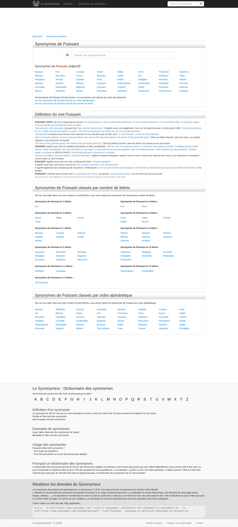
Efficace (80, 83)
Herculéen (60, 75)
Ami (34, 419)
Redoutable (61, 87)
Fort (57, 72)
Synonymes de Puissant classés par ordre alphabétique (83, 295)
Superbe (121, 87)
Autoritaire (122, 91)
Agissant (39, 83)
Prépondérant (123, 83)
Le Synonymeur (50, 3)
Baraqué (39, 72)
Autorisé (59, 83)
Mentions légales (154, 523)
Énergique (40, 79)
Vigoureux (184, 72)
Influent (182, 79)
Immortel (183, 83)
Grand (100, 72)
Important (101, 83)
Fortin (141, 72)
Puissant (69, 4)
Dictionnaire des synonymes (93, 4)
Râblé (120, 72)
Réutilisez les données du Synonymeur (66, 484)
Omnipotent (143, 91)
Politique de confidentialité (179, 523)
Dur (140, 75)
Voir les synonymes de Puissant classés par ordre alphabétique (65, 100)
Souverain (163, 87)
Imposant (101, 87)
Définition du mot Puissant (58, 114)
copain (42, 419)
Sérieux (38, 91)
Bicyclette (37, 435)
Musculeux (102, 91)
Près (44, 416)
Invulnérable (144, 83)
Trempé (59, 79)
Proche (35, 416)
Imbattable (164, 83)
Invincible (163, 79)
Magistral (80, 87)
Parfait (141, 87)
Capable (80, 79)
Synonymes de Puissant (57, 44)
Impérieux (60, 91)
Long (34, 432)
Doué (99, 79)
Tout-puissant (165, 91)
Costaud (80, 72)
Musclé (79, 91)
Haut (47, 432)
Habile (120, 79)
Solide (120, 75)
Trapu (182, 75)
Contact (199, 523)
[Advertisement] (119, 20)
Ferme (79, 75)
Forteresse (164, 72)
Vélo (46, 435)
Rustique (183, 91)
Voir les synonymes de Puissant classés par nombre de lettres (64, 103)
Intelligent (142, 79)
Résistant (101, 75)
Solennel (183, 87)
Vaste (41, 432)
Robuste (39, 75)
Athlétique (163, 75)
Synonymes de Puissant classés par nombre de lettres (82, 187)
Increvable (40, 87)
